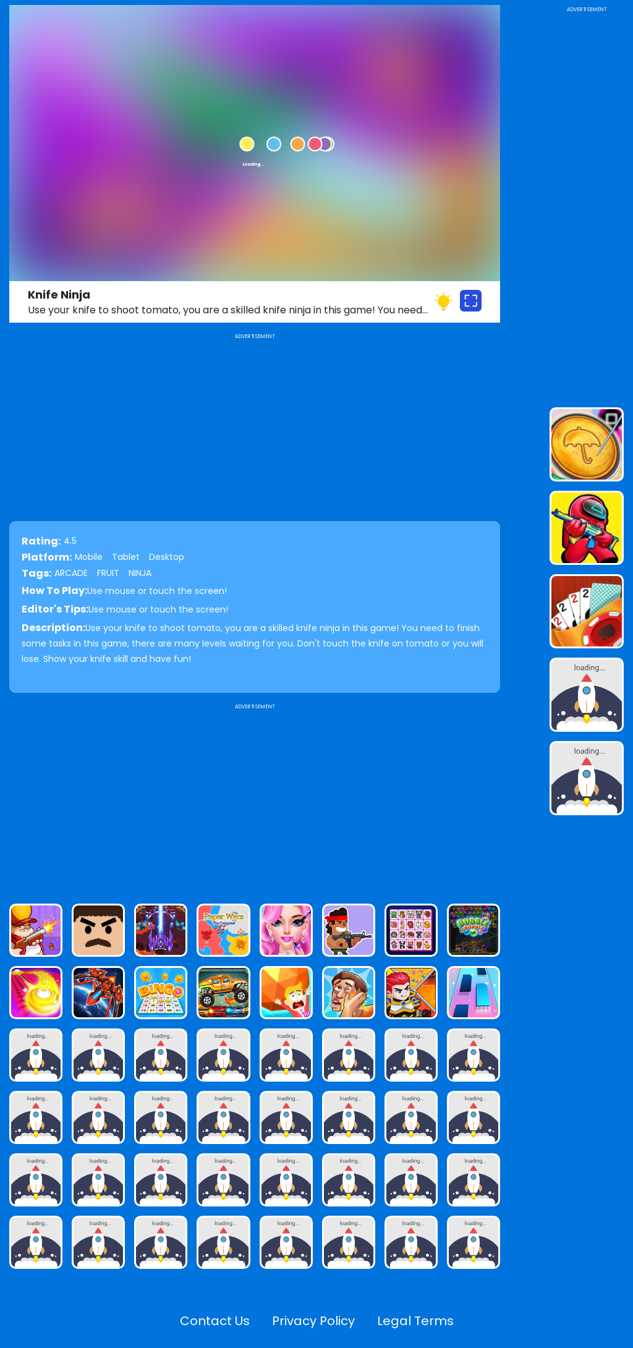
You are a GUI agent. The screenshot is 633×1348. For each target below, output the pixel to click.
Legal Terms (415, 1320)
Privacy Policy (313, 1320)
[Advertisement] (254, 798)
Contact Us (215, 1320)
